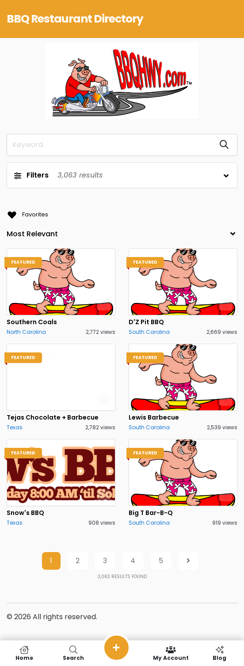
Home (24, 653)
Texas (15, 427)
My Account (170, 653)
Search (73, 653)
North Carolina (26, 332)
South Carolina (149, 332)
